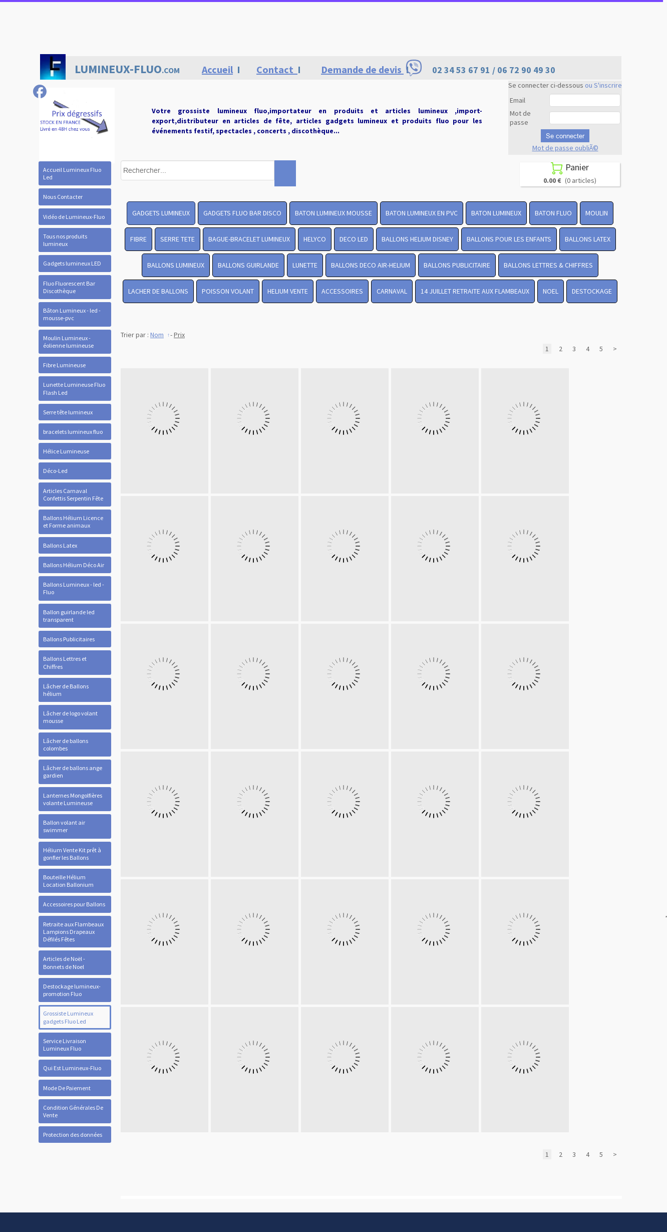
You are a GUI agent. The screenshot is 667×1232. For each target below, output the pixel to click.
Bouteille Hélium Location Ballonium (68, 880)
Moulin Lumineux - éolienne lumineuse (68, 341)
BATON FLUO (553, 212)
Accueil (217, 69)
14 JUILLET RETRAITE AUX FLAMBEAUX (475, 291)
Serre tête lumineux (68, 412)
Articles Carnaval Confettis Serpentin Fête (73, 494)
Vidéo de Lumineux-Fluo (74, 216)
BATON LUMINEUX (496, 212)
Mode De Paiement (67, 1088)
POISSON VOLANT (228, 291)
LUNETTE (304, 265)
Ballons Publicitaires (69, 639)
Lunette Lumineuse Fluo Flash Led (74, 388)
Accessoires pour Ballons (74, 904)
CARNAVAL (392, 291)
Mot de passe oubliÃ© (565, 147)
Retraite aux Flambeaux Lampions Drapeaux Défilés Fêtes (73, 931)
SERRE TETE (177, 238)
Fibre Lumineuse (64, 365)
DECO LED (354, 238)
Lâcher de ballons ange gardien (72, 771)
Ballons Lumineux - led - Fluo (73, 588)
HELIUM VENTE (287, 291)
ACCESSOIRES (342, 291)
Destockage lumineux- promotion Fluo (72, 990)
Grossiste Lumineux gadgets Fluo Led (68, 1017)
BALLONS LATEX (587, 238)
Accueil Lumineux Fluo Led (72, 173)
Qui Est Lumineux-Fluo (72, 1068)
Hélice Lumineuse (66, 451)
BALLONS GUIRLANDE (248, 265)
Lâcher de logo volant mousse (70, 716)
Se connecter (565, 136)
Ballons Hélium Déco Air (73, 565)
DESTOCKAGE (592, 291)
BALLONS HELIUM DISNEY (417, 238)
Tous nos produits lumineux (65, 240)
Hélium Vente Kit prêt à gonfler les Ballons (72, 853)
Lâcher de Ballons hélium (66, 689)
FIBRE (138, 238)
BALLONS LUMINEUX (175, 265)
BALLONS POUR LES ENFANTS (509, 238)
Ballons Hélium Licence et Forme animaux (73, 521)
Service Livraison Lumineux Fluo (64, 1044)
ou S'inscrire (603, 85)
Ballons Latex (60, 545)
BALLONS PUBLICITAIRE (457, 265)
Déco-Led (55, 470)
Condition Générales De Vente (73, 1111)
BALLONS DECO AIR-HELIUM (370, 265)
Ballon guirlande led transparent (69, 615)
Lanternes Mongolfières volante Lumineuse (72, 799)
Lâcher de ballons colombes (65, 744)
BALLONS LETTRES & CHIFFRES (548, 265)
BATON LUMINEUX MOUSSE (333, 212)
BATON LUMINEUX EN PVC (422, 212)
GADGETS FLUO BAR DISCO (242, 212)
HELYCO (314, 238)
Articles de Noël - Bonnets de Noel (64, 962)
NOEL (550, 291)
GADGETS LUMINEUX (161, 212)
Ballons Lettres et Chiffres (65, 662)
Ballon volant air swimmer (64, 826)
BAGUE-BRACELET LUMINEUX (249, 238)
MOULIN (596, 212)
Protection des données (72, 1134)
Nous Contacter (63, 196)
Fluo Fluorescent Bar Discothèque (69, 287)
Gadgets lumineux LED (72, 263)
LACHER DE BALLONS (158, 291)
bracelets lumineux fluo (73, 431)
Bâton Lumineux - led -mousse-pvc (72, 314)
